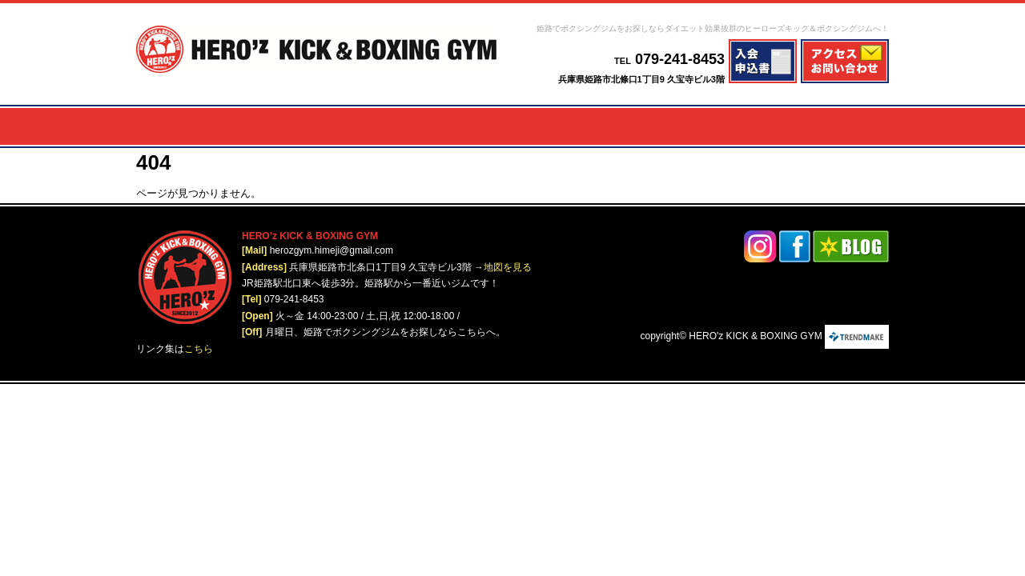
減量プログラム (316, 126)
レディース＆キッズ (451, 126)
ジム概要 (739, 126)
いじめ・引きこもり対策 (579, 126)
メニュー (218, 126)
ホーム (159, 126)
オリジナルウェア (837, 126)
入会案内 (663, 126)
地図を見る (508, 267)
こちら (198, 348)
